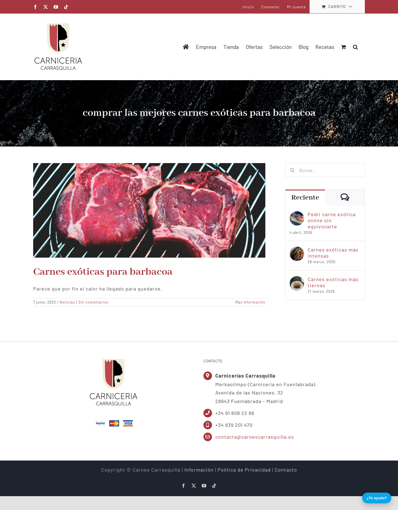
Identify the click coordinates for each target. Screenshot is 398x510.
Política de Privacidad (244, 470)
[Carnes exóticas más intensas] (297, 250)
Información (199, 470)
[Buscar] (292, 170)
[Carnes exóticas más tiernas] (297, 280)
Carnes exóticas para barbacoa (102, 272)
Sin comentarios (93, 302)
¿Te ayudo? (376, 498)
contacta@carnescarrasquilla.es (254, 437)
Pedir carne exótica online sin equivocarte (332, 220)
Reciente (305, 197)
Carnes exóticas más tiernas (333, 282)
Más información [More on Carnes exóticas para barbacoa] (250, 302)
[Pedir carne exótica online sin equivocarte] (297, 215)
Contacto (286, 470)
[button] (355, 47)
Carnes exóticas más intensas (333, 253)
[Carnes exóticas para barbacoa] (149, 210)
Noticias (67, 302)
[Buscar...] (325, 170)
